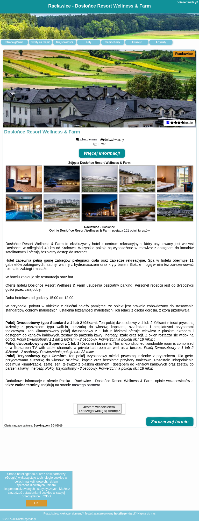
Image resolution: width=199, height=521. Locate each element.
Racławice (184, 54)
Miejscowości (64, 42)
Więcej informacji (102, 153)
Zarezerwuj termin (170, 421)
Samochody (112, 42)
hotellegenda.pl (187, 2)
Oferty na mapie (40, 42)
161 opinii (130, 230)
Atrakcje (137, 42)
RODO (46, 496)
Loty (88, 42)
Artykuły (161, 42)
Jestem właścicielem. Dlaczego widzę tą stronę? (99, 409)
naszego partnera (86, 385)
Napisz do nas (146, 513)
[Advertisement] (99, 472)
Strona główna (14, 42)
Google (11, 477)
